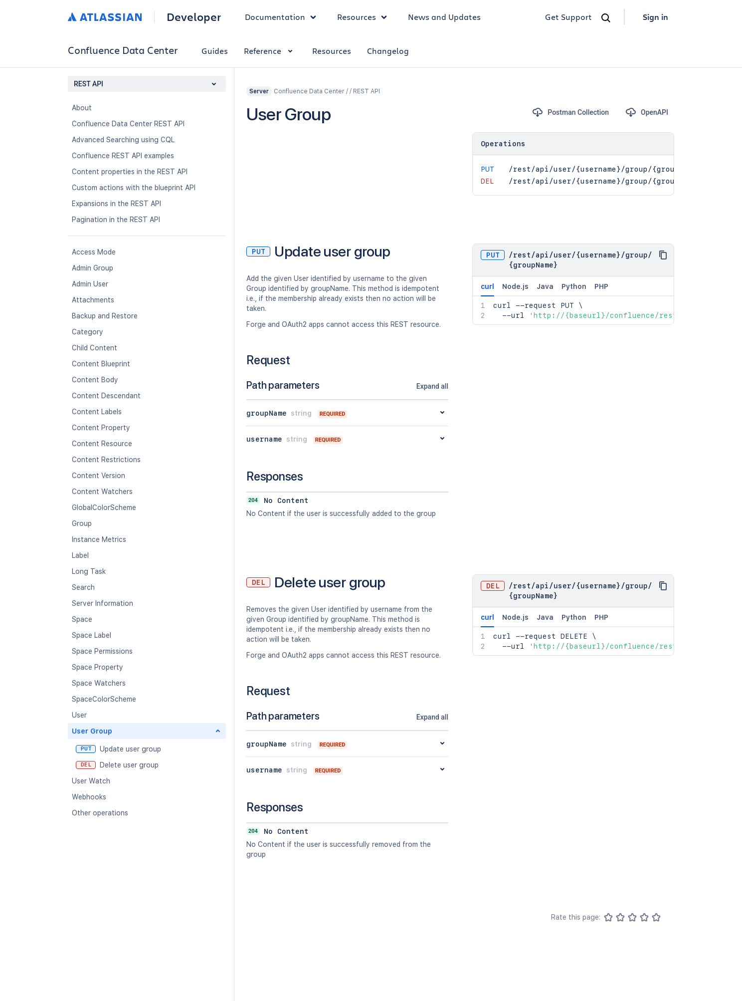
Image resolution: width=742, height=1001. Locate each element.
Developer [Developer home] (194, 17)
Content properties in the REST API (129, 172)
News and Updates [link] (444, 16)
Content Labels (97, 412)
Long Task (89, 571)
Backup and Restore (105, 316)
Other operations (100, 813)
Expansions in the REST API (116, 204)
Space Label (91, 635)
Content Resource (102, 444)
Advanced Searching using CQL (123, 140)
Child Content (94, 348)
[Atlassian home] (105, 16)
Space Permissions (102, 651)
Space (82, 619)
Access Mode (94, 252)
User (79, 715)
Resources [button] (364, 17)
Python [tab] (573, 286)
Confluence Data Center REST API (128, 124)
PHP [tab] (601, 286)
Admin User (90, 284)
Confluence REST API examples (123, 156)
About (82, 108)
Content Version (98, 476)
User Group (92, 731)
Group (82, 523)
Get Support (568, 16)
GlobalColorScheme (104, 507)
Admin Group (92, 268)
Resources (331, 50)
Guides (214, 50)
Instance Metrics (99, 539)
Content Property (101, 428)
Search (83, 587)
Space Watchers (99, 683)
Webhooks (89, 797)
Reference (270, 50)
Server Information (102, 603)
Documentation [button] (283, 17)
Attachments (93, 300)
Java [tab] (545, 286)
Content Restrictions (106, 460)
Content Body (95, 380)
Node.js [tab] (515, 286)
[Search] (606, 18)
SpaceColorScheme (104, 699)
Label (80, 555)
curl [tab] (487, 289)
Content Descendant (106, 396)
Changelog (388, 50)
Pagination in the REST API (116, 220)
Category (87, 332)
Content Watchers (102, 492)
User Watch (91, 781)
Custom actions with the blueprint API (133, 188)
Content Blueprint (101, 364)
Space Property (97, 667)
